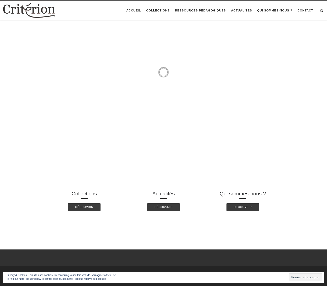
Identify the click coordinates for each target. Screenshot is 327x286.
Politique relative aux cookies (90, 278)
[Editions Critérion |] (29, 10)
